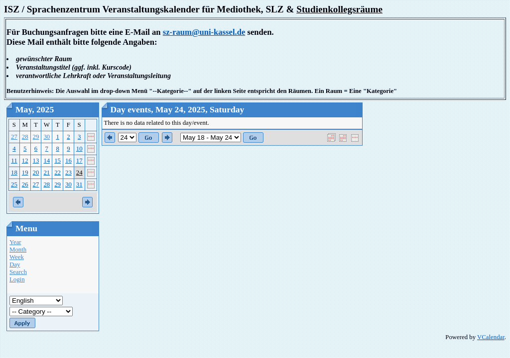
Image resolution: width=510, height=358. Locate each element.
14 (46, 160)
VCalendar (491, 337)
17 (79, 160)
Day (14, 264)
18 (14, 172)
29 (36, 136)
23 (68, 172)
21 (46, 172)
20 (36, 172)
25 (14, 184)
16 (68, 160)
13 (36, 160)
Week (16, 257)
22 (57, 172)
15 (57, 160)
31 (79, 184)
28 (25, 136)
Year (15, 242)
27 (14, 136)
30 (46, 136)
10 (79, 148)
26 (25, 184)
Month (17, 249)
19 (25, 172)
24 (79, 172)
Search (18, 271)
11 (14, 160)
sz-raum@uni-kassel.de (204, 32)
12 (25, 160)
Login (17, 279)
